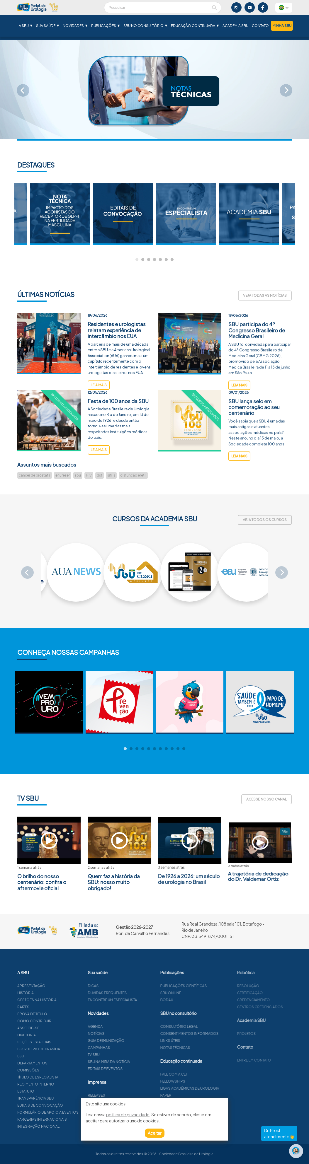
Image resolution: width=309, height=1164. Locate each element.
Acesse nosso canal (266, 799)
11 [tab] (184, 749)
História (48, 993)
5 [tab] (160, 260)
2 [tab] (143, 260)
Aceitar (155, 1133)
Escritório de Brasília (61, 1049)
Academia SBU (235, 25)
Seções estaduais (57, 1042)
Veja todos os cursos (265, 520)
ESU (43, 1056)
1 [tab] (137, 260)
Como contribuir (57, 1021)
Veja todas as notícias (265, 295)
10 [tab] (178, 749)
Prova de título (55, 1014)
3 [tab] (149, 260)
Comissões (51, 1070)
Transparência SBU (58, 1098)
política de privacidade (128, 1114)
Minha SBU (281, 25)
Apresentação (54, 986)
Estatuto (48, 1091)
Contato (260, 25)
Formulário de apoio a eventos (70, 1112)
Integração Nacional (61, 1126)
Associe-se (51, 1028)
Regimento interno (58, 1084)
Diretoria (49, 1035)
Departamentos (55, 1063)
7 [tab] (172, 260)
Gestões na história (59, 1000)
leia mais (99, 407)
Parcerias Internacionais (65, 1119)
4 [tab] (154, 260)
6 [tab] (166, 260)
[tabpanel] (186, 214)
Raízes (46, 1007)
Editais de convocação (63, 1105)
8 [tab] (166, 749)
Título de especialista (60, 1077)
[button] (284, 7)
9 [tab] (172, 749)
